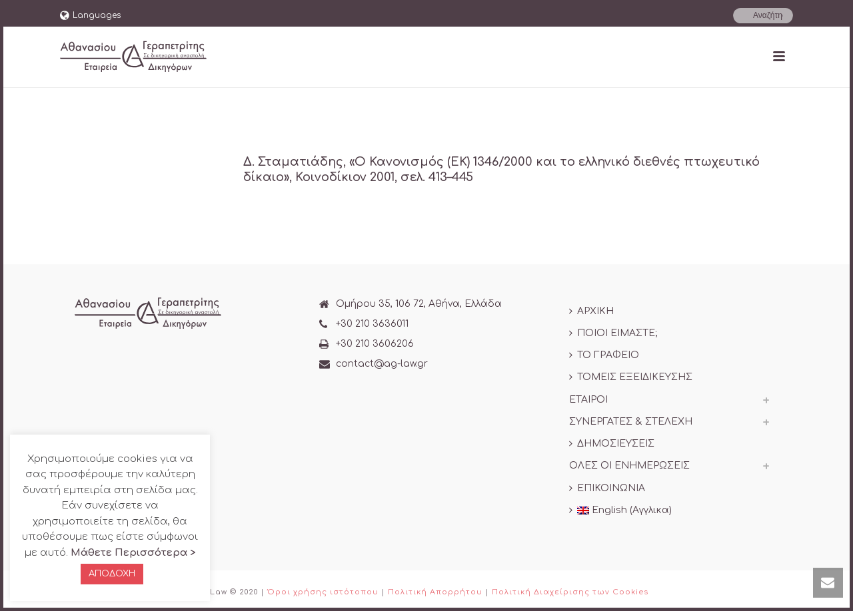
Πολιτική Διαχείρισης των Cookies (570, 592)
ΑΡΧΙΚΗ (591, 311)
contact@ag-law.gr (382, 364)
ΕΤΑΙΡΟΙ (588, 400)
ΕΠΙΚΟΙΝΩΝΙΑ (607, 488)
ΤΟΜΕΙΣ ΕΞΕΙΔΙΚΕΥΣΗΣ (630, 377)
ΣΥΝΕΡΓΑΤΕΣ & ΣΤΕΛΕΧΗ (630, 422)
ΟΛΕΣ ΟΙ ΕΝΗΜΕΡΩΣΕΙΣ (629, 466)
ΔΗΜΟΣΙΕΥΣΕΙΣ (611, 444)
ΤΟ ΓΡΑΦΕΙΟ (604, 355)
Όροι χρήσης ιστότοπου (323, 592)
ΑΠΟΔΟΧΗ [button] (112, 573)
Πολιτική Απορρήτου (435, 592)
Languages (90, 15)
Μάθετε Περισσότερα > (133, 552)
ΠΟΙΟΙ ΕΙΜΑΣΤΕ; (613, 333)
